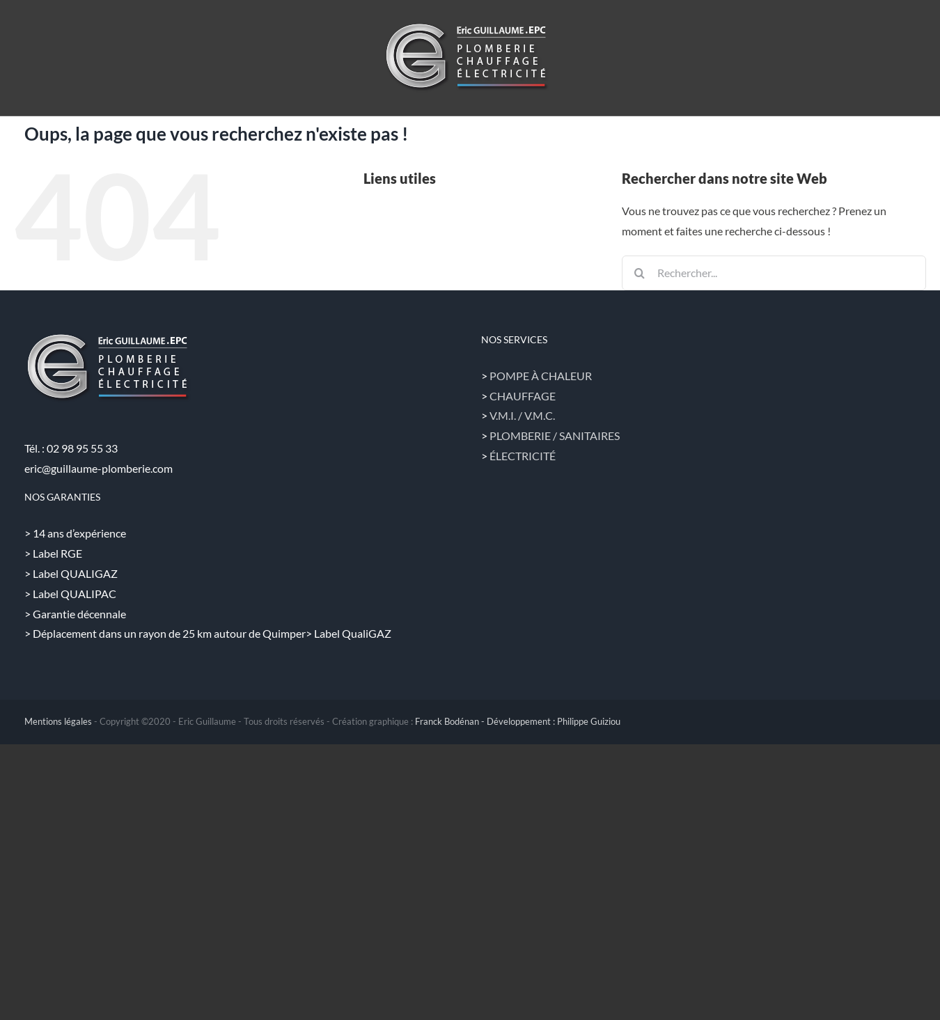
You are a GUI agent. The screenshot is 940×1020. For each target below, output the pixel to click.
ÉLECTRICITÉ (522, 455)
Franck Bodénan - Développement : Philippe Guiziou (517, 721)
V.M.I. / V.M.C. (522, 415)
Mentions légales (58, 721)
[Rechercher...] (774, 273)
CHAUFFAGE (522, 395)
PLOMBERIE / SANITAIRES (554, 435)
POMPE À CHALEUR (540, 375)
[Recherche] (639, 273)
